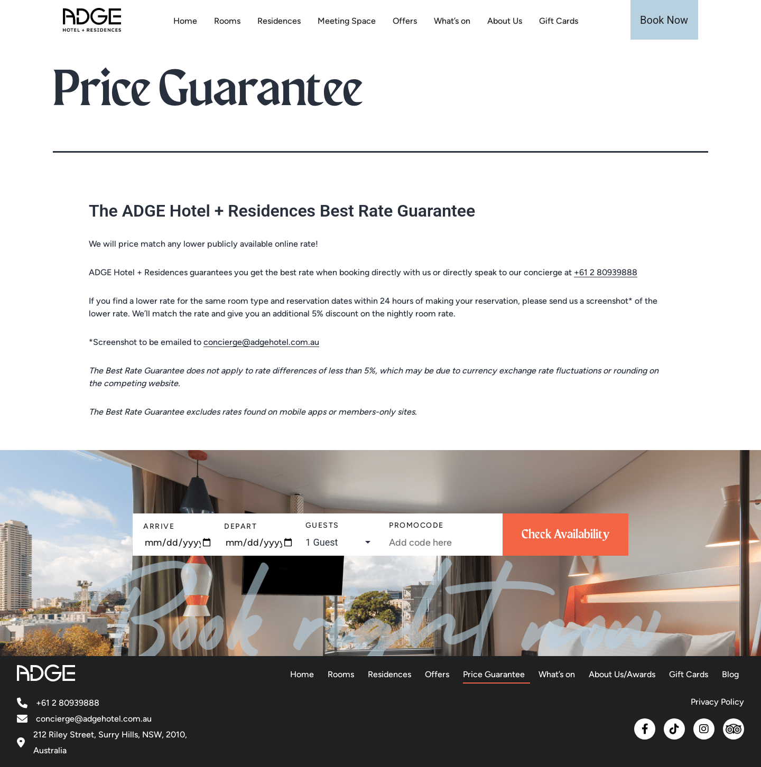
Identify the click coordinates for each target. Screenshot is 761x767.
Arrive (158, 526)
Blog (730, 674)
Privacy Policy (717, 702)
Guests (322, 525)
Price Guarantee (494, 674)
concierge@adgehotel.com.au (261, 342)
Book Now (664, 20)
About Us (504, 21)
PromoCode (416, 525)
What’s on (452, 21)
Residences (279, 21)
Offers (405, 21)
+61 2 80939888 (605, 272)
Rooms (227, 21)
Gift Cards (558, 21)
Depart (240, 526)
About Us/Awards (622, 674)
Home (185, 21)
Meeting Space (347, 21)
